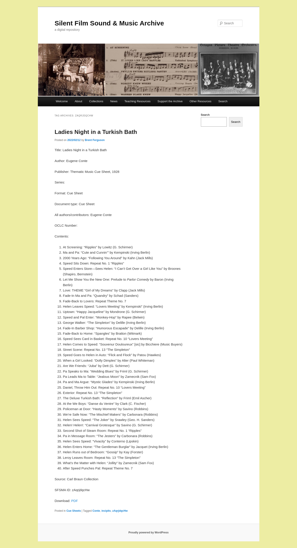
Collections (96, 101)
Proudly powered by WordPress (148, 532)
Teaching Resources (137, 101)
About (78, 101)
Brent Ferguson (95, 140)
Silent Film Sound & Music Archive (109, 23)
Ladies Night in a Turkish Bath (96, 132)
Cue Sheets (73, 510)
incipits (106, 510)
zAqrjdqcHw (120, 510)
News (114, 101)
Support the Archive (169, 101)
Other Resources (200, 101)
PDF (74, 501)
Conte (96, 510)
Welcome (62, 101)
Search (222, 101)
